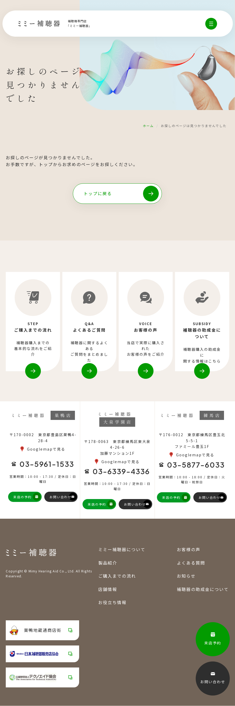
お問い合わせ (61, 497)
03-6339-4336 (121, 471)
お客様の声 (188, 549)
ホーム (148, 125)
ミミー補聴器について (121, 549)
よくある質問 (191, 563)
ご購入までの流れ (117, 576)
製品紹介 (107, 563)
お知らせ (186, 576)
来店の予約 (22, 497)
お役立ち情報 (112, 602)
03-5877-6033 (196, 465)
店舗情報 (107, 589)
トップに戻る (98, 193)
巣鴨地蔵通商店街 (35, 630)
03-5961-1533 (46, 464)
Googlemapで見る (46, 449)
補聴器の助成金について (203, 589)
